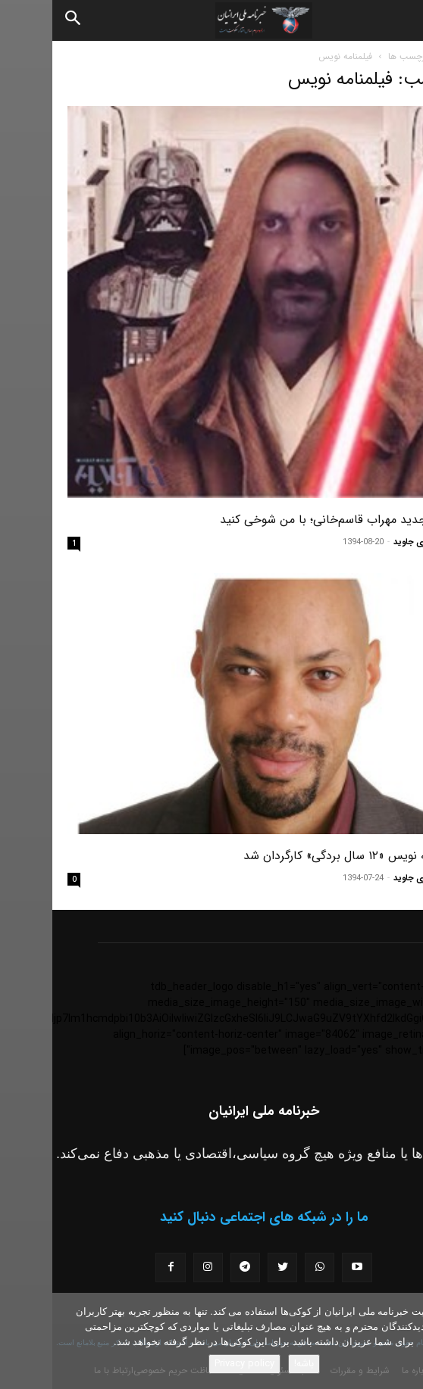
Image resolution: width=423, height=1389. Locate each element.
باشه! (252, 1364)
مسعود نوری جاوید (374, 542)
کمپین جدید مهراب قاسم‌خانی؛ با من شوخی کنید (288, 519)
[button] (398, 20)
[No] (404, 1341)
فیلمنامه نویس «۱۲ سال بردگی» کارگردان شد (299, 855)
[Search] (21, 20)
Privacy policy (192, 1364)
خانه (400, 56)
